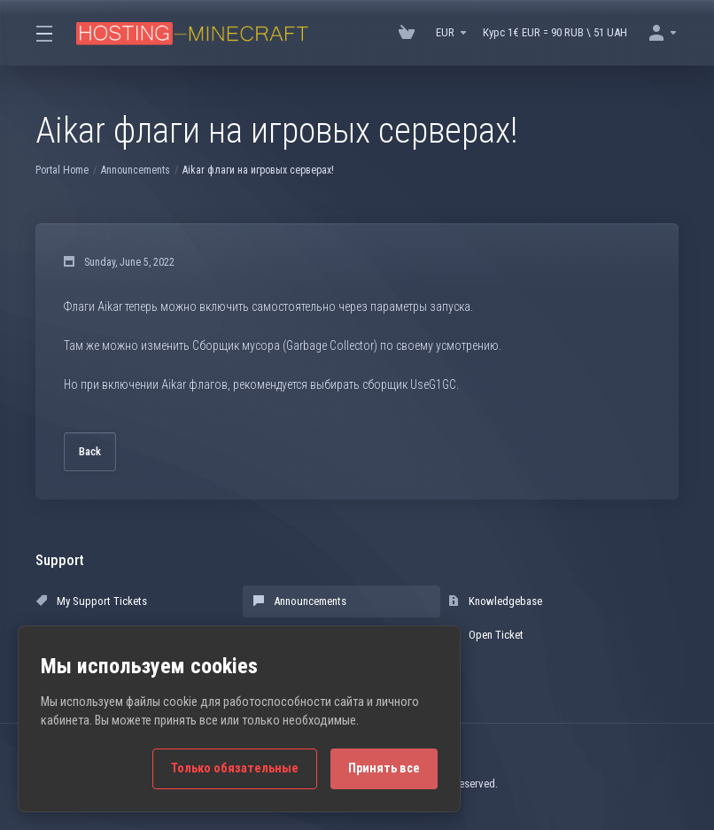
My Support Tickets (91, 601)
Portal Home (62, 170)
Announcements (135, 170)
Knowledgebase (495, 601)
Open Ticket (486, 634)
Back (90, 451)
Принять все (384, 768)
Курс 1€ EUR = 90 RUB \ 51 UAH (555, 32)
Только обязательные (235, 768)
